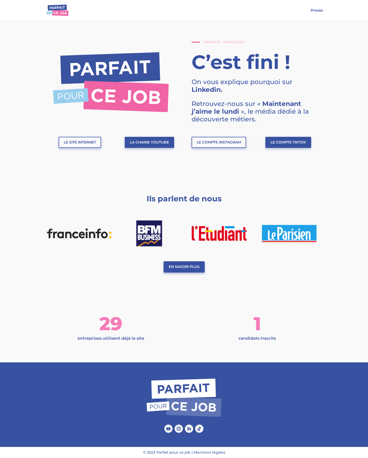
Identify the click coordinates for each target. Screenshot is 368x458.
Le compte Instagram (219, 142)
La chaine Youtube (149, 142)
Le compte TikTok (288, 142)
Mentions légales (209, 452)
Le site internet (80, 142)
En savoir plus (184, 266)
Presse (317, 10)
